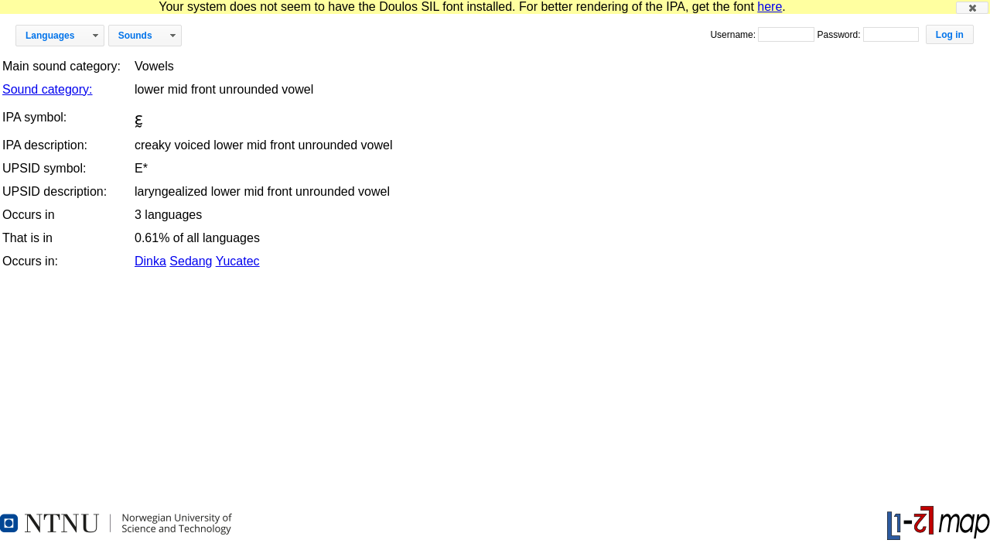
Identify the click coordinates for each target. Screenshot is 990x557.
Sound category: (47, 89)
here (769, 6)
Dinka (150, 261)
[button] (972, 8)
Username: (734, 34)
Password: (839, 34)
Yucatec (238, 261)
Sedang (190, 261)
